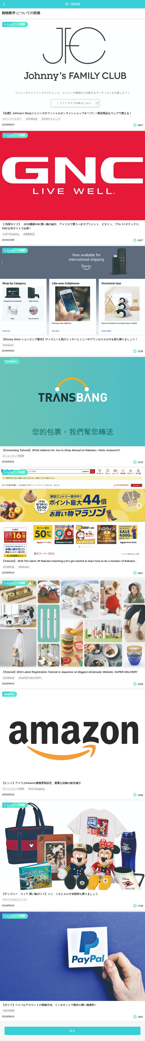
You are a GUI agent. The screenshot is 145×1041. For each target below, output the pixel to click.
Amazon (9, 694)
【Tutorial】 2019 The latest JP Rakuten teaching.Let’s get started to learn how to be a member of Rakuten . (69, 561)
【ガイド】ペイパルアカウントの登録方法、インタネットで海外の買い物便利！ (49, 1004)
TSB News (10, 361)
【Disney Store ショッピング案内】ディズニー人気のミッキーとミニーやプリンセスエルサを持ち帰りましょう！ (70, 339)
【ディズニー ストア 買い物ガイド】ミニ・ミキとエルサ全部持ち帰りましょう (50, 893)
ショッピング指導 (14, 24)
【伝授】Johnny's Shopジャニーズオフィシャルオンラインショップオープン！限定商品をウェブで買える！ (67, 113)
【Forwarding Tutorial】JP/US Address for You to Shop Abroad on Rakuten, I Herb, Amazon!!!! (61, 450)
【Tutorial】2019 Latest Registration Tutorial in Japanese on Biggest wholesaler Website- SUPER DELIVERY (69, 671)
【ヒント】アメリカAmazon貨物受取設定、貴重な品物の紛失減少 (41, 782)
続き (72, 1030)
